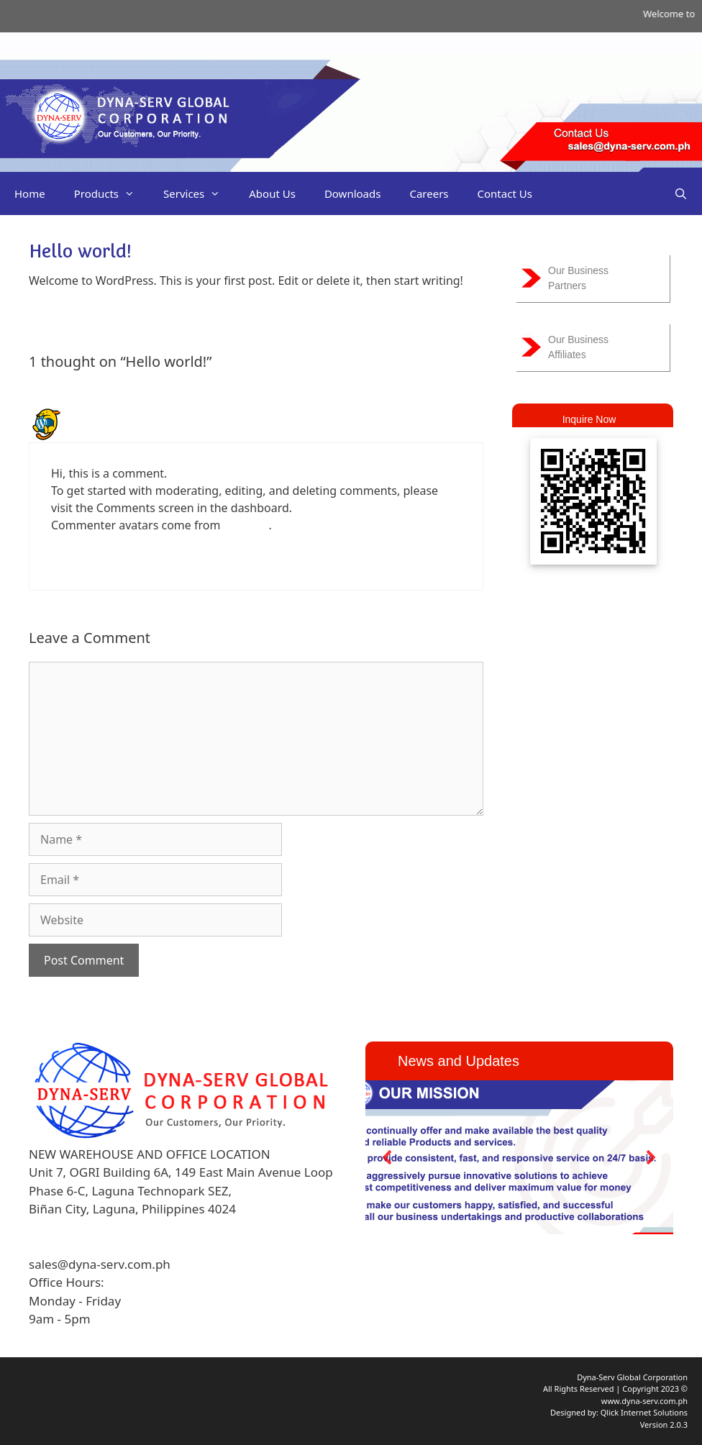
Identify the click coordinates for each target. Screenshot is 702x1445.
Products (111, 193)
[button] (387, 1157)
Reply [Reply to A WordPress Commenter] (63, 560)
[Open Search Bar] (681, 193)
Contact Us (505, 193)
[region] (519, 1157)
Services (198, 193)
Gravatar (246, 525)
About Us (272, 193)
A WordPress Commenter (143, 416)
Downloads (352, 193)
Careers (428, 193)
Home (29, 193)
